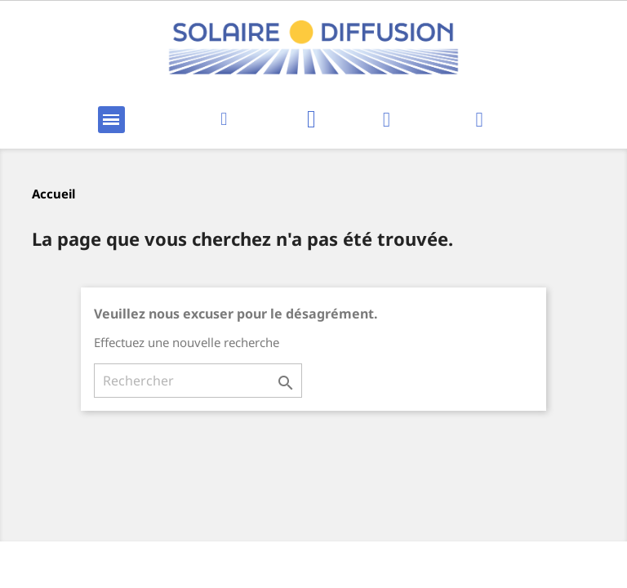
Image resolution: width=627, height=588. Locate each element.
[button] (224, 120)
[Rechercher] (198, 380)
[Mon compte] (387, 119)
